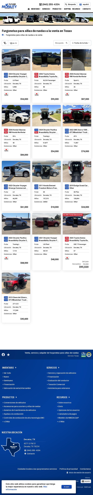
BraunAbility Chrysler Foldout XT (48, 240)
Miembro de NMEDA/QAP (68, 418)
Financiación (9, 384)
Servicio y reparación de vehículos (62, 373)
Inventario (35, 9)
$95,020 (84, 266)
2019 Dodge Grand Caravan (79, 186)
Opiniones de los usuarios (69, 410)
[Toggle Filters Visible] (5, 43)
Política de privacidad (69, 469)
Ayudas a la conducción (13, 414)
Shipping (67, 9)
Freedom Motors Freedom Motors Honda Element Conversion (48, 188)
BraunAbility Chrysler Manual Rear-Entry (48, 132)
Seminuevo (8, 381)
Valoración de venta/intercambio (17, 388)
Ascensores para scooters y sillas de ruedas (22, 406)
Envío (60, 406)
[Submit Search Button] (66, 43)
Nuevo (6, 377)
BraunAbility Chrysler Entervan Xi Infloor (18, 240)
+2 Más (7, 422)
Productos (56, 9)
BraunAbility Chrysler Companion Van (18, 76)
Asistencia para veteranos (59, 388)
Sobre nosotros (64, 403)
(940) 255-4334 (49, 4)
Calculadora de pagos (67, 414)
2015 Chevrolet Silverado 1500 (18, 297)
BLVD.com (87, 487)
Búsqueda (70, 4)
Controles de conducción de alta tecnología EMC (24, 418)
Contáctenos (85, 469)
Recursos (76, 9)
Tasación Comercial (56, 384)
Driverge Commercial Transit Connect (18, 188)
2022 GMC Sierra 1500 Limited (79, 130)
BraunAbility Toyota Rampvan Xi (48, 76)
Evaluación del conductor (58, 381)
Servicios (46, 9)
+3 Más (61, 422)
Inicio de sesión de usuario (79, 472)
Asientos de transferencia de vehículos (20, 410)
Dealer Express (70, 487)
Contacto (86, 9)
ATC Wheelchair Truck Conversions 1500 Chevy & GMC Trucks (79, 132)
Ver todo (7, 373)
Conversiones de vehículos (15, 403)
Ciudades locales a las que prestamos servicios (37, 469)
